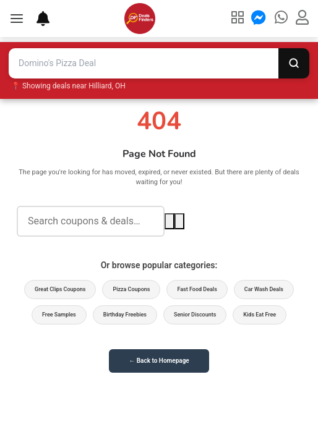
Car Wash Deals (263, 289)
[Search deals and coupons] (143, 63)
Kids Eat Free (259, 315)
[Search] (293, 63)
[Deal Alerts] (36, 18)
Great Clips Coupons (60, 289)
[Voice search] (179, 221)
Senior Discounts (195, 315)
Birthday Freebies (125, 315)
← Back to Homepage (159, 360)
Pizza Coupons (131, 289)
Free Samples (59, 315)
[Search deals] (91, 221)
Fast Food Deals (197, 289)
